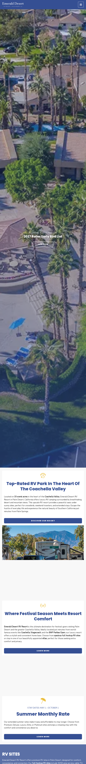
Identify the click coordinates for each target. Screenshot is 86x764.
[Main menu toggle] (81, 5)
